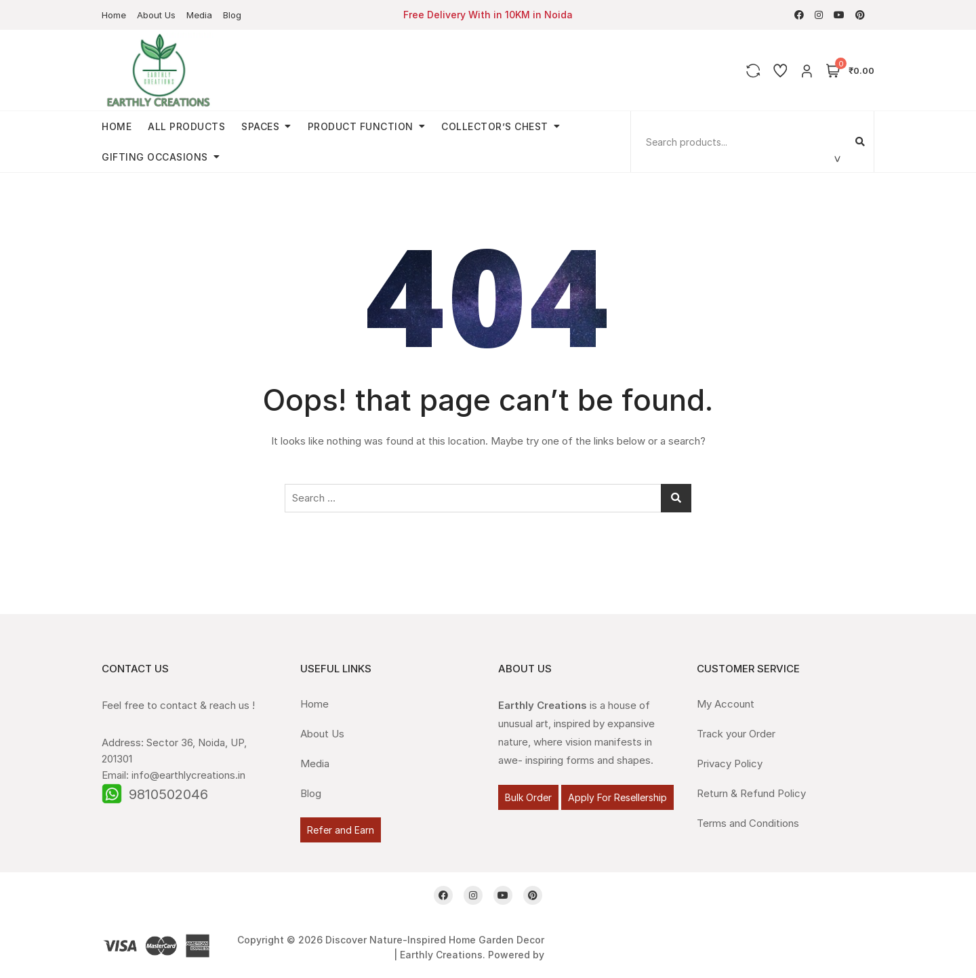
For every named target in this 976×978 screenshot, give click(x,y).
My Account (725, 703)
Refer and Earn (340, 830)
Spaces (260, 126)
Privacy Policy (729, 763)
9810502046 (168, 794)
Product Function (360, 126)
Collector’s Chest (494, 126)
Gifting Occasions (155, 157)
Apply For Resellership (617, 797)
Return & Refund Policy (751, 793)
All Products (186, 126)
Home (114, 14)
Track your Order (736, 733)
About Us (156, 14)
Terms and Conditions (748, 823)
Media (199, 14)
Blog (232, 14)
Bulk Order (528, 797)
